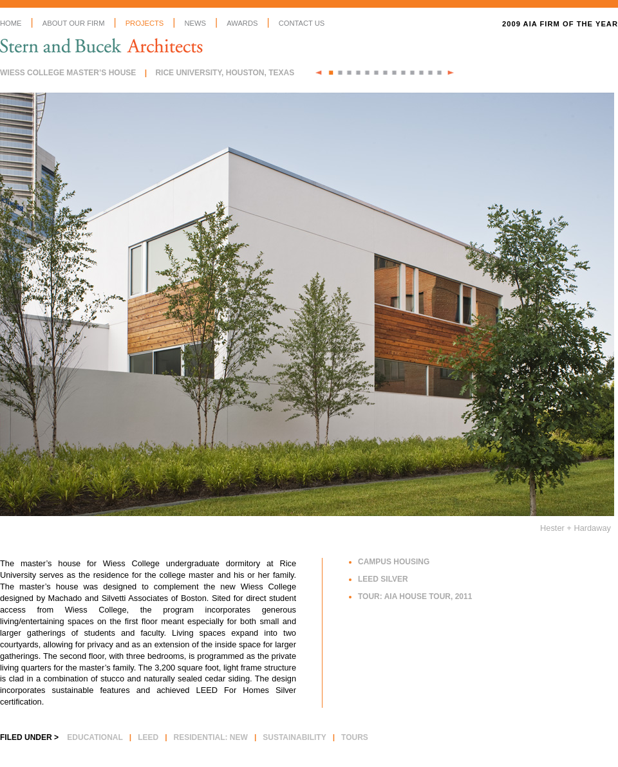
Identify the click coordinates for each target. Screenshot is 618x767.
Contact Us (302, 23)
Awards (242, 23)
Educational (94, 737)
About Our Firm (73, 23)
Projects (145, 23)
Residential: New (211, 737)
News (195, 23)
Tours (354, 737)
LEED (148, 737)
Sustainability (294, 737)
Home (11, 23)
